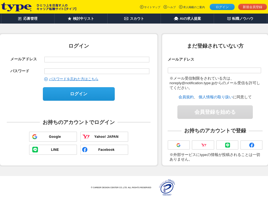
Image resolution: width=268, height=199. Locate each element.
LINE (55, 150)
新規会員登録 (252, 7)
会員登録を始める (215, 112)
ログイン (222, 7)
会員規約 (186, 97)
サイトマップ (152, 7)
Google (55, 137)
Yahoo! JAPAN (106, 137)
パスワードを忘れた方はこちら (73, 79)
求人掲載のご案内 (194, 7)
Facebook (106, 150)
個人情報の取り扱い (216, 97)
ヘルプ (172, 7)
